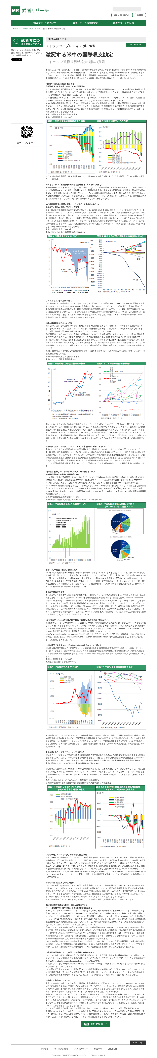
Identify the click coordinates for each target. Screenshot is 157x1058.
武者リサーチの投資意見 (85, 23)
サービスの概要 (61, 1049)
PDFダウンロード (136, 45)
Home (15, 29)
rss (144, 9)
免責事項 (98, 1049)
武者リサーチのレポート (125, 23)
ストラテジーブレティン (30, 29)
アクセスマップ (81, 1049)
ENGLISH (140, 15)
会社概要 (44, 1049)
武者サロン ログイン (123, 15)
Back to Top (137, 1043)
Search (138, 9)
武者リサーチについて (44, 23)
